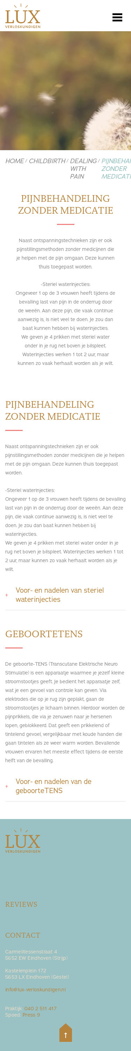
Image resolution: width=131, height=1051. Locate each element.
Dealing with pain (83, 168)
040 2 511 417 (40, 1008)
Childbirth (47, 161)
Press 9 (31, 1015)
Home (14, 161)
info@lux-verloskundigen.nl (35, 989)
